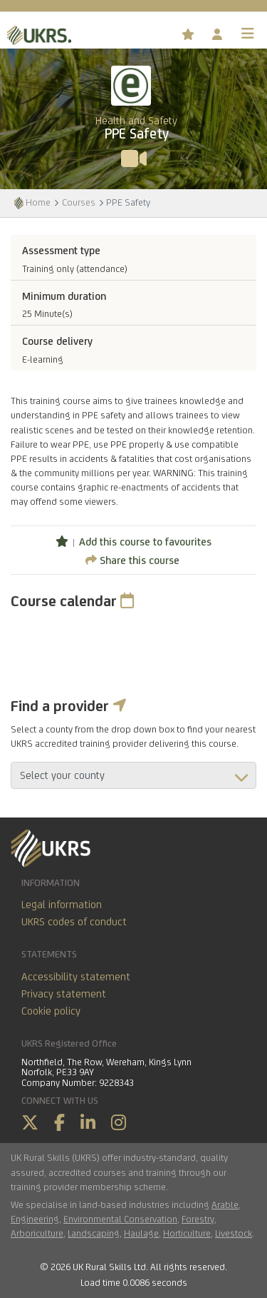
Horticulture (187, 1233)
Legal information (61, 904)
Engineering (35, 1218)
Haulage (141, 1233)
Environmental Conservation (120, 1218)
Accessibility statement (75, 976)
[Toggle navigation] (247, 33)
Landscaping (94, 1233)
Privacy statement (63, 993)
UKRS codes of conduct (74, 921)
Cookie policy (50, 1011)
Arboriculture (37, 1233)
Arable (225, 1204)
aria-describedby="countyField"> (133, 775)
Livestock (233, 1233)
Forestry (198, 1218)
